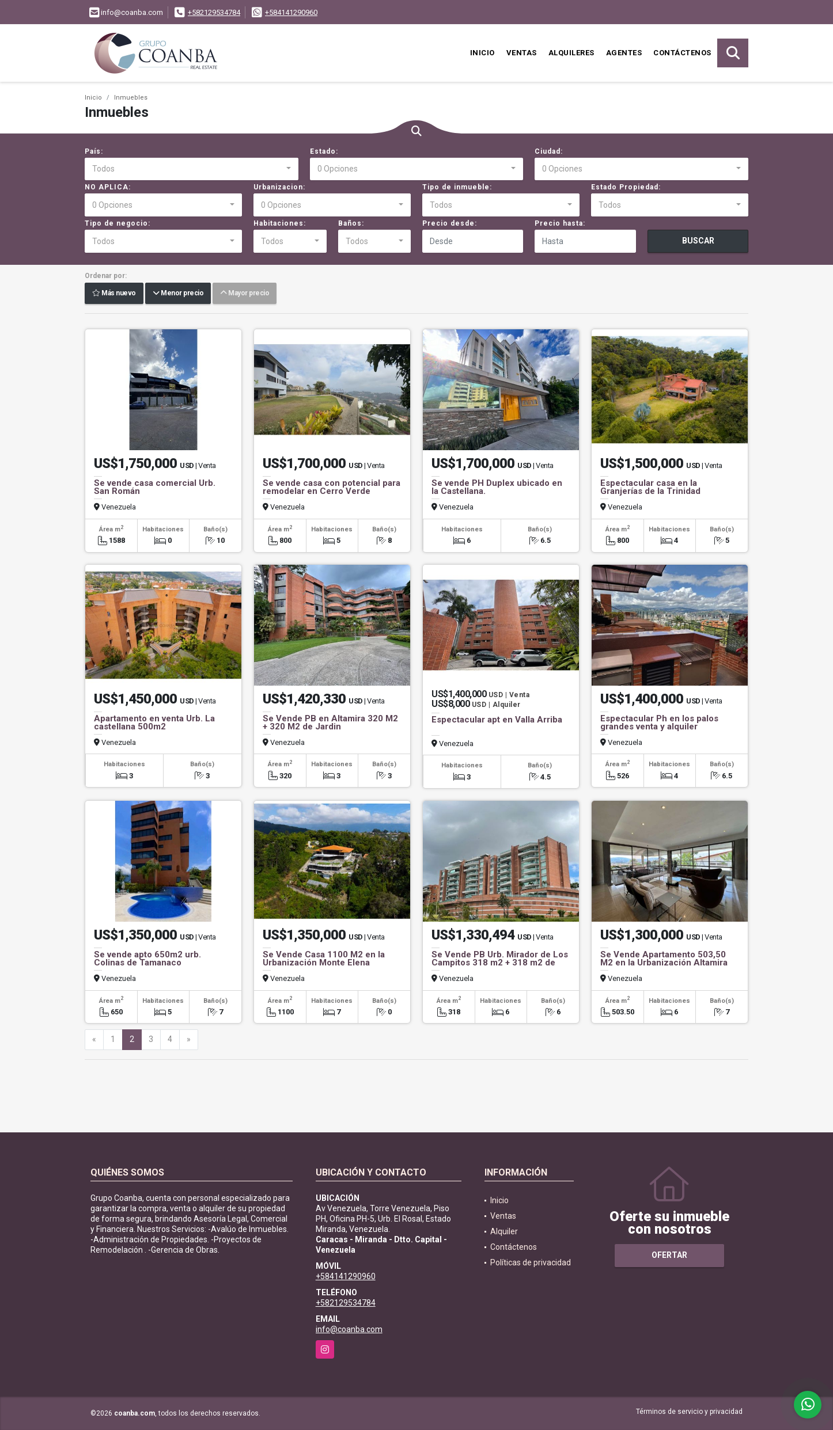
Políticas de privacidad (530, 1262)
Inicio (482, 52)
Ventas (521, 52)
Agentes (624, 52)
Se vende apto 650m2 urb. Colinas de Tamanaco (147, 958)
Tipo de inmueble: (457, 187)
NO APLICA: (108, 187)
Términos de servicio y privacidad (689, 1412)
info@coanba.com (349, 1329)
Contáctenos (682, 52)
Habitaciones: (279, 223)
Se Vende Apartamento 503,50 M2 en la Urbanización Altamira (664, 958)
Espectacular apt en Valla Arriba (496, 719)
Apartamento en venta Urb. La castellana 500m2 (154, 722)
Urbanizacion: (279, 187)
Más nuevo (114, 294)
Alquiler (504, 1231)
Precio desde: (449, 223)
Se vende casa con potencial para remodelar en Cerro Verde (331, 487)
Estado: (324, 151)
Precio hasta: (560, 223)
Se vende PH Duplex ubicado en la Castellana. (496, 487)
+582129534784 (214, 12)
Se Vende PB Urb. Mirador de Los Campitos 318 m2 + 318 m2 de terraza (499, 962)
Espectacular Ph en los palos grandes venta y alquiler (659, 722)
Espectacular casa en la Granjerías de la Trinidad (650, 487)
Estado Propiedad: (626, 187)
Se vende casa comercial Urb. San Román (154, 487)
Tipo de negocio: (117, 223)
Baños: (351, 223)
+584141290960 (291, 12)
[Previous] (94, 1039)
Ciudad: (549, 151)
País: (94, 151)
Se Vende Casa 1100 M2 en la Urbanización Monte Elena (324, 958)
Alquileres (571, 52)
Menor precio (178, 294)
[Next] (188, 1039)
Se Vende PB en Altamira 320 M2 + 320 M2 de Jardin (330, 722)
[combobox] (191, 169)
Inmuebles (130, 97)
